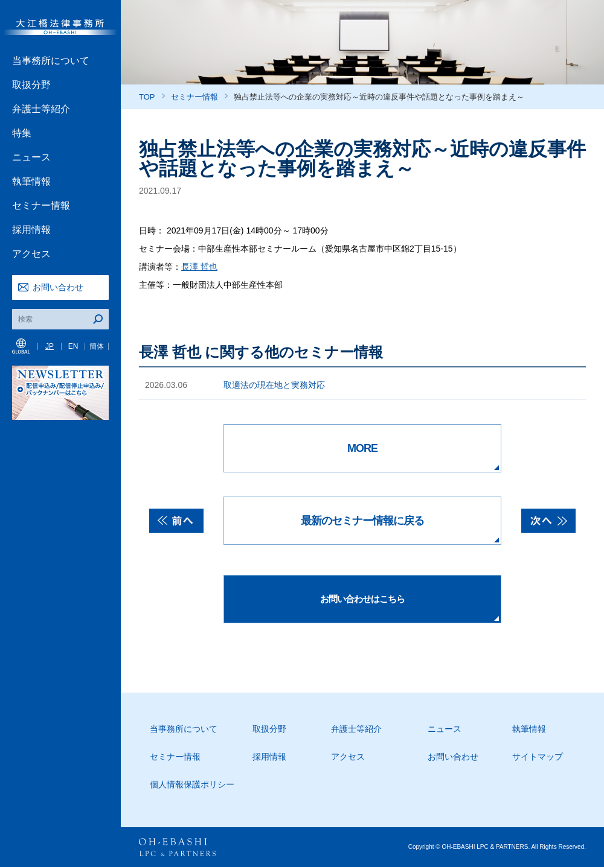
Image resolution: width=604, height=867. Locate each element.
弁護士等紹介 (41, 109)
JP (49, 346)
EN (73, 346)
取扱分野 (31, 85)
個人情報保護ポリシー (192, 784)
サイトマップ (537, 756)
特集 (21, 133)
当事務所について (50, 61)
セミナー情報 (41, 205)
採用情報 (31, 229)
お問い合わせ (58, 287)
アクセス (31, 254)
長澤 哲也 (199, 267)
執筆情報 (31, 181)
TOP (147, 97)
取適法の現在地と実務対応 (274, 385)
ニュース (31, 157)
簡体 (96, 346)
